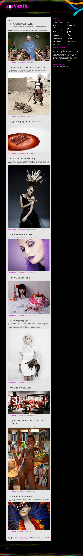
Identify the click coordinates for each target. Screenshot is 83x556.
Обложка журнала (72, 54)
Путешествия (56, 40)
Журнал (8, 15)
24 (13, 538)
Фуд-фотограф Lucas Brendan (25, 121)
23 (11, 538)
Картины (55, 58)
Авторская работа (67, 51)
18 (42, 537)
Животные (56, 25)
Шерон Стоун (63, 54)
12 (31, 537)
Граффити (68, 57)
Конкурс (72, 55)
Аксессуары (56, 54)
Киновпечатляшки (21, 15)
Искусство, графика (58, 30)
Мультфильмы (57, 33)
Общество (22, 116)
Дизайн (69, 24)
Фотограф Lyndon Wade (21, 24)
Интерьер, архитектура (70, 27)
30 (24, 538)
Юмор (21, 491)
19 (44, 537)
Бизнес (69, 22)
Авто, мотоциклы (57, 22)
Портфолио (13, 15)
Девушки (55, 57)
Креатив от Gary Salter (21, 388)
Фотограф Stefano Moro (21, 496)
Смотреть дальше (12, 62)
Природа (69, 38)
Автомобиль (60, 53)
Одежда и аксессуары (70, 36)
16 (39, 537)
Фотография (23, 62)
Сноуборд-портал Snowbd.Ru (61, 66)
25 (15, 538)
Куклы (60, 51)
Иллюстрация (62, 58)
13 (33, 537)
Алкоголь (55, 50)
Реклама (69, 40)
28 (20, 538)
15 (37, 537)
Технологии (70, 43)
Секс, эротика (57, 41)
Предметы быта (57, 38)
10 (27, 537)
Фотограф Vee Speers (20, 321)
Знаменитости (71, 25)
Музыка (69, 31)
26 (16, 538)
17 (41, 537)
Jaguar (66, 53)
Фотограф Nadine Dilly (21, 234)
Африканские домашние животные (27, 67)
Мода (21, 531)
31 (26, 538)
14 (35, 537)
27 (18, 538)
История (69, 30)
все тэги (69, 60)
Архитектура (63, 60)
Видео (55, 24)
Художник (55, 51)
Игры (54, 27)
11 (29, 537)
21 (48, 537)
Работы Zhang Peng (20, 278)
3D (61, 55)
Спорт (54, 43)
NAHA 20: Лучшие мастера (23, 158)
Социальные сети (71, 41)
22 (9, 538)
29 (22, 538)
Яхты (63, 55)
